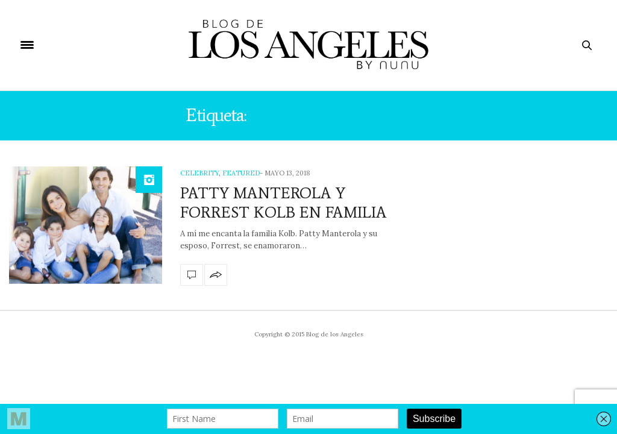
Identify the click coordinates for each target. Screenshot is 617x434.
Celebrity (199, 173)
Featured (241, 173)
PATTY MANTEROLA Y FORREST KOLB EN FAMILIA (283, 202)
